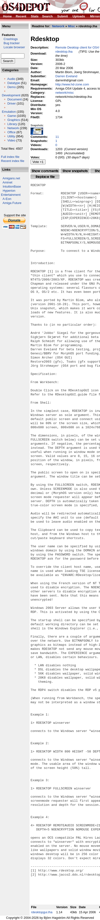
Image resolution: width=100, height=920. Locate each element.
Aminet (7, 182)
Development (11, 95)
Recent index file (12, 161)
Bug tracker (10, 43)
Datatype (13, 83)
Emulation (9, 111)
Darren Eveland (66, 76)
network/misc (64, 92)
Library (12, 124)
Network (13, 128)
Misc (71, 26)
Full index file (10, 157)
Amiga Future (12, 203)
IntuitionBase (12, 186)
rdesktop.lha (64, 51)
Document (14, 99)
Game (11, 116)
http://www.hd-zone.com (72, 84)
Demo (11, 87)
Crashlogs (9, 39)
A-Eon (7, 199)
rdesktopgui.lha (41, 912)
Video (11, 140)
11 (57, 137)
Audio (11, 79)
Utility (11, 136)
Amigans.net (11, 178)
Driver (11, 103)
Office (11, 132)
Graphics (13, 120)
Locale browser (13, 47)
